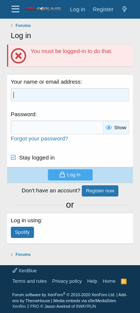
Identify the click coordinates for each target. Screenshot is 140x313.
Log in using (26, 220)
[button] (15, 9)
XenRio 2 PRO (25, 306)
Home (109, 281)
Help (92, 281)
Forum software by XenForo (63, 294)
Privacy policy (67, 281)
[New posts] (124, 9)
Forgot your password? (39, 138)
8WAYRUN (86, 306)
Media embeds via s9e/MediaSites (84, 300)
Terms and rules (29, 281)
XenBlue (24, 270)
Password (23, 114)
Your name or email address (46, 81)
